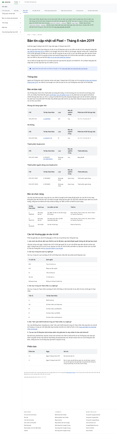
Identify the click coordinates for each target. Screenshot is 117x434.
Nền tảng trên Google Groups (62, 425)
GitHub (26, 430)
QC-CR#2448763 (48, 159)
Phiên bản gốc (27, 425)
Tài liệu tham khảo (93, 10)
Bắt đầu (16, 10)
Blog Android (58, 420)
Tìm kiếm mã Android (30, 2)
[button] (9, 13)
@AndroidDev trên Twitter (61, 417)
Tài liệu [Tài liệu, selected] (16, 2)
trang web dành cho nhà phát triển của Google (74, 68)
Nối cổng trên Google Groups (62, 430)
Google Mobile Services (92, 425)
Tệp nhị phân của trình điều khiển (32, 428)
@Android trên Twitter (60, 414)
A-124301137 (46, 138)
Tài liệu (4, 6)
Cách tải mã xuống (29, 420)
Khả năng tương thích (51, 10)
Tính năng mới (6, 10)
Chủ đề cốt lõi (36, 10)
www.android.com (91, 422)
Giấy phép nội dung (70, 372)
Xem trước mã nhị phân (30, 422)
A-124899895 (46, 119)
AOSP (28, 34)
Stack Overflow (90, 428)
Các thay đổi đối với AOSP (62, 27)
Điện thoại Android (66, 10)
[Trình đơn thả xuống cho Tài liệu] (20, 2)
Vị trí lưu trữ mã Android (30, 414)
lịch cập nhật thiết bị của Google (53, 248)
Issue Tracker (89, 430)
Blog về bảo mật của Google (62, 422)
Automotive (79, 10)
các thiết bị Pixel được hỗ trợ (35, 51)
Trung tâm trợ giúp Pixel (92, 417)
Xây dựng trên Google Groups (63, 428)
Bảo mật (40, 34)
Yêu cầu (26, 417)
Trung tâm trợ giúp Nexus (92, 420)
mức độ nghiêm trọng (63, 95)
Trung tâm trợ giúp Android (93, 414)
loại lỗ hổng (52, 95)
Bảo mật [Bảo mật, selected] (25, 10)
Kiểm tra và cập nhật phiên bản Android (58, 57)
